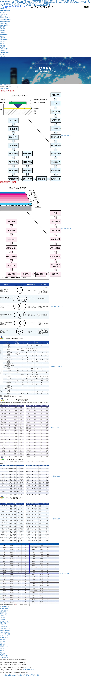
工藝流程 (2, 41)
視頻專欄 (2, 51)
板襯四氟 (2, 29)
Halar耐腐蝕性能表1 (55, 476)
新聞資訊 (2, 45)
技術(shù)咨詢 (4, 40)
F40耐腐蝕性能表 (54, 427)
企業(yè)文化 (3, 14)
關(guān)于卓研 (5, 10)
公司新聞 (2, 47)
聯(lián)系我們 (4, 52)
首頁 (1, 84)
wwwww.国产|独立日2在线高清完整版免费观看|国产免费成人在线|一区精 (19, 675)
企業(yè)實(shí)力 (5, 20)
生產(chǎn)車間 (4, 23)
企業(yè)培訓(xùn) (5, 16)
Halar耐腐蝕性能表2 (55, 519)
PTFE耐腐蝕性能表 (64, 573)
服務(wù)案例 (4, 34)
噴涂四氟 (2, 27)
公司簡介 (2, 12)
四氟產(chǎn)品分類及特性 (57, 306)
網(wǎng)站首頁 (5, 9)
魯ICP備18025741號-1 (29, 670)
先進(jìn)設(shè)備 (5, 21)
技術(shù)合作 (4, 38)
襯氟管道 (2, 30)
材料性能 (2, 43)
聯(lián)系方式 (4, 54)
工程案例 (2, 36)
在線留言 (2, 56)
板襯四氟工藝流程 (66, 135)
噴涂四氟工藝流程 (66, 229)
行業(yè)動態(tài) (4, 49)
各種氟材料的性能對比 (56, 366)
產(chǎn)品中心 (5, 25)
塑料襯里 (2, 32)
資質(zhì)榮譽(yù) (5, 18)
